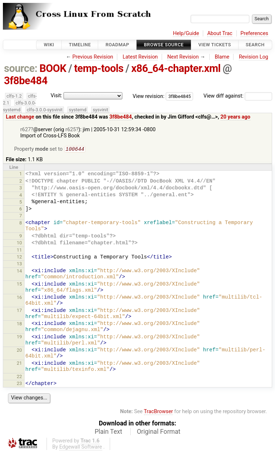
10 (19, 243)
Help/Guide (186, 33)
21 (19, 364)
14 (19, 271)
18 (19, 324)
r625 (70, 130)
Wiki (49, 44)
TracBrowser (158, 412)
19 (19, 337)
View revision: (149, 96)
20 (19, 351)
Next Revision (182, 57)
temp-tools (98, 68)
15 (19, 284)
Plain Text (108, 432)
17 (19, 311)
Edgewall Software (80, 448)
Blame (222, 57)
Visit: (56, 96)
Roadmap (117, 44)
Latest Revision (140, 57)
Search (255, 44)
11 (19, 250)
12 (19, 257)
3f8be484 (26, 80)
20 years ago (235, 117)
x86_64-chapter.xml (176, 68)
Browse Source (164, 44)
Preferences (254, 33)
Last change (20, 117)
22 (19, 377)
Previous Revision (93, 57)
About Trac (219, 33)
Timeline (80, 44)
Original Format (158, 432)
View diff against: (238, 96)
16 (19, 298)
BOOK (52, 68)
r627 (25, 130)
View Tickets (214, 44)
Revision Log (254, 57)
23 (19, 384)
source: (21, 68)
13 (19, 264)
